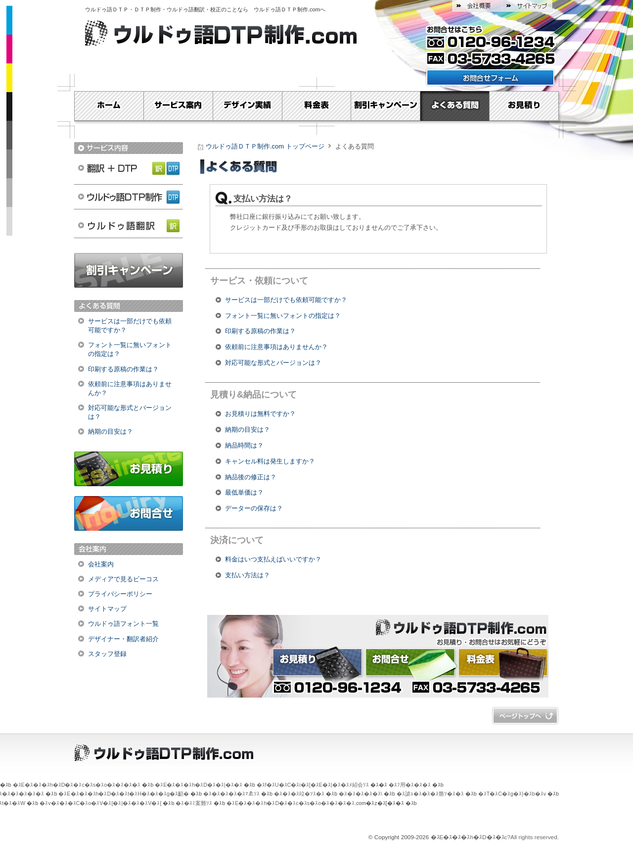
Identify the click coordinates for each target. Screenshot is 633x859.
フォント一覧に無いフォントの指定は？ (130, 349)
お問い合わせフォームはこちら (490, 77)
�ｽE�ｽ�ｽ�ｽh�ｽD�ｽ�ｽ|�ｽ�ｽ (198, 785)
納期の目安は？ (110, 431)
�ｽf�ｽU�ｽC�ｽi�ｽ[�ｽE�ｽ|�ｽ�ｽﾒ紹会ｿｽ (313, 785)
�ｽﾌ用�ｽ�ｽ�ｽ (410, 785)
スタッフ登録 (107, 653)
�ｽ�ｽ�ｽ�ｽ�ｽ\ (360, 794)
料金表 (316, 106)
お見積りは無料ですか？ (260, 413)
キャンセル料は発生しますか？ (270, 461)
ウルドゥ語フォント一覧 (123, 623)
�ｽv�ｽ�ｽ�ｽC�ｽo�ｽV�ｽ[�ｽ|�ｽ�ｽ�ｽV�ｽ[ (100, 803)
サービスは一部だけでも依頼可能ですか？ (130, 325)
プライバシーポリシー (120, 594)
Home (108, 106)
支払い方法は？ (247, 575)
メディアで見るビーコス (123, 579)
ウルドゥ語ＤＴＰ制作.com (287, 9)
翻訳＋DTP (128, 167)
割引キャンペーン (385, 106)
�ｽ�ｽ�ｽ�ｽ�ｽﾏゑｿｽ (231, 794)
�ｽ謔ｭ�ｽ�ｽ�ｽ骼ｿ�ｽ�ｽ (430, 794)
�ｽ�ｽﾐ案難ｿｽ (194, 803)
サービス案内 (178, 106)
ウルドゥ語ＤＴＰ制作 (128, 196)
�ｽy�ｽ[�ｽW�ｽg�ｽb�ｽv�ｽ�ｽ (525, 716)
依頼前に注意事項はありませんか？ (130, 388)
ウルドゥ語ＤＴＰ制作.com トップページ (265, 146)
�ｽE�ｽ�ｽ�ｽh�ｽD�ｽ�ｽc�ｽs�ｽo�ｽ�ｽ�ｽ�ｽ (77, 785)
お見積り (524, 106)
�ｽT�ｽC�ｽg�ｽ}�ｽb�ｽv (512, 794)
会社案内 (101, 564)
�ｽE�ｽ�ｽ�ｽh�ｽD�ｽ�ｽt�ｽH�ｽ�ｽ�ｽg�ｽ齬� (123, 794)
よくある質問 (455, 106)
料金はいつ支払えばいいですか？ (273, 559)
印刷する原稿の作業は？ (123, 369)
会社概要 (477, 6)
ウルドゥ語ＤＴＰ (107, 9)
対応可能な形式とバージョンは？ (130, 412)
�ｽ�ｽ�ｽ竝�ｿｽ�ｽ (299, 794)
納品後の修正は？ (250, 477)
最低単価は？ (244, 492)
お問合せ (128, 513)
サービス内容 (128, 148)
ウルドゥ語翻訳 (128, 226)
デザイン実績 (247, 106)
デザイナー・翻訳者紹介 (123, 639)
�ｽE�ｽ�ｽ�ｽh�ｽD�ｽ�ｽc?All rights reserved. (495, 837)
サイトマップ (527, 6)
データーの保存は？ (254, 508)
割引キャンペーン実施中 (128, 270)
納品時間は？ (244, 445)
